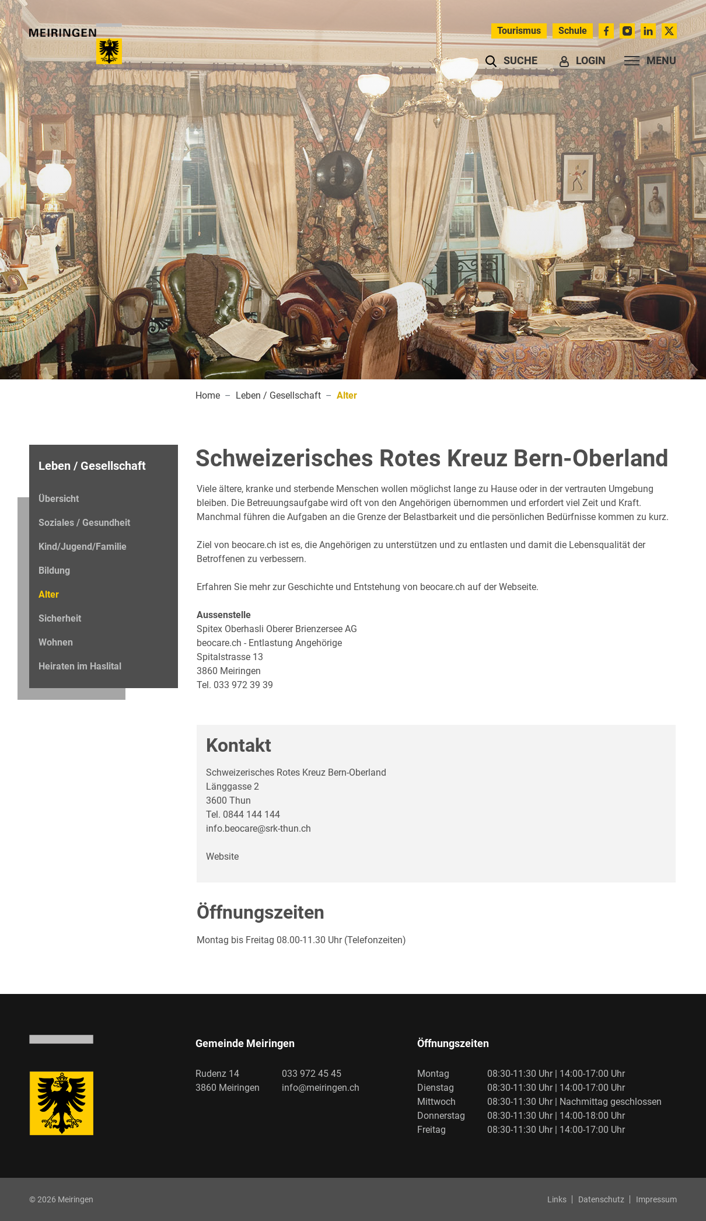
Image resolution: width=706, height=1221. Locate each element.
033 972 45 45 (311, 1073)
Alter (70, 597)
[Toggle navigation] (647, 61)
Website (222, 856)
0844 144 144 (251, 814)
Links (557, 1199)
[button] (511, 61)
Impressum (656, 1199)
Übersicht (59, 498)
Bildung (54, 570)
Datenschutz (601, 1199)
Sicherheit (60, 618)
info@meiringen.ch (320, 1087)
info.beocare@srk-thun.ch (258, 828)
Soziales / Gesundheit (84, 522)
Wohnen (56, 642)
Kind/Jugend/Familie (83, 546)
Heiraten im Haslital (80, 666)
